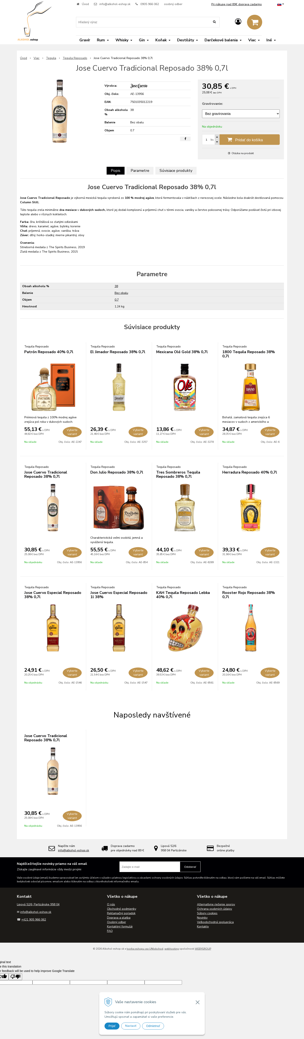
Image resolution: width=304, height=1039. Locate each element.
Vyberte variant (72, 432)
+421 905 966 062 (33, 920)
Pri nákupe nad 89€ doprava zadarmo (236, 4)
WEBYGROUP (203, 948)
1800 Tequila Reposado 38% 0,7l (248, 354)
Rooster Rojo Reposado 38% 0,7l (248, 594)
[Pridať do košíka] (241, 139)
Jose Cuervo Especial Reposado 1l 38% (118, 594)
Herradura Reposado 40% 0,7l (249, 472)
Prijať (112, 1026)
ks (212, 140)
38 (116, 286)
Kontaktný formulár (120, 927)
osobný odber (173, 4)
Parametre (140, 170)
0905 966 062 (149, 4)
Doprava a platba (118, 918)
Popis (115, 170)
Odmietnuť (153, 1026)
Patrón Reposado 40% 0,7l (48, 351)
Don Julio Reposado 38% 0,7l (116, 472)
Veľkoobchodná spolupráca (215, 922)
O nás (111, 904)
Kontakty (203, 927)
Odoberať (190, 866)
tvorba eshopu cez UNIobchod (145, 948)
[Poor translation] (15, 976)
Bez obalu (121, 293)
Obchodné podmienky (121, 909)
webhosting (171, 948)
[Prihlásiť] (238, 21)
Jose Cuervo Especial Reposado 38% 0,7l (52, 594)
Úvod (85, 4)
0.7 (117, 300)
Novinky (202, 918)
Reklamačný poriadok (121, 913)
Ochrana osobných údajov (214, 909)
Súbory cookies (207, 913)
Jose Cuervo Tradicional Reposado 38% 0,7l (45, 474)
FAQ (110, 931)
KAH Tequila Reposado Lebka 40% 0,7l (183, 594)
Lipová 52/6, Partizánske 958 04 (38, 904)
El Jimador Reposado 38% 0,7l (117, 351)
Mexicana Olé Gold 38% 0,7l (182, 351)
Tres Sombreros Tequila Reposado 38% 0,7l (178, 474)
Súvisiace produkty (176, 170)
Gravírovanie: (212, 103)
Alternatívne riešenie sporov (216, 904)
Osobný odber (116, 922)
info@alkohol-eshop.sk (114, 4)
